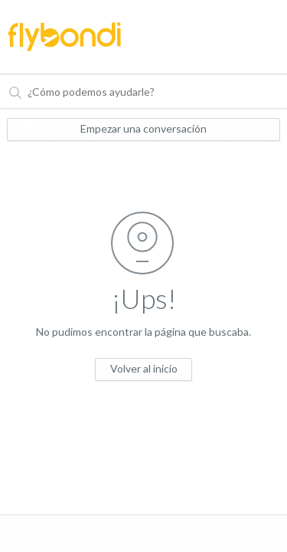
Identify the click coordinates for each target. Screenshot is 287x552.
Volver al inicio (144, 368)
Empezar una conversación (143, 128)
